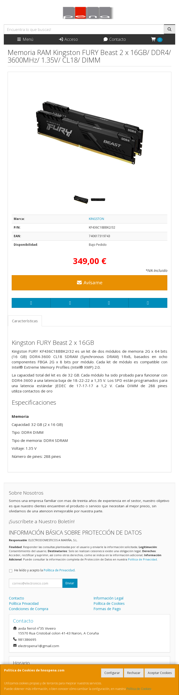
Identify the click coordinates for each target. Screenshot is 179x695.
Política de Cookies (138, 689)
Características (25, 320)
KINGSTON (96, 219)
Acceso (68, 39)
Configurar (112, 673)
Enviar (70, 583)
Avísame (89, 282)
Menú (25, 39)
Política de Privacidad (142, 559)
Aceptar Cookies (160, 673)
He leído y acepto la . (44, 570)
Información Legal (108, 598)
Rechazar (133, 673)
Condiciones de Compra (28, 608)
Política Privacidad (24, 603)
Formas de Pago (107, 608)
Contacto (114, 39)
